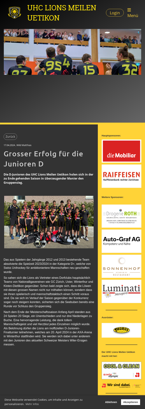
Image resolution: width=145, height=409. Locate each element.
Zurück (10, 137)
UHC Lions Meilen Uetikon (61, 12)
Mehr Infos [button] (32, 404)
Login (115, 12)
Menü (132, 13)
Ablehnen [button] (111, 402)
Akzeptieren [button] (130, 402)
